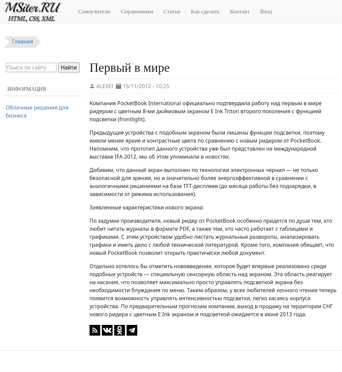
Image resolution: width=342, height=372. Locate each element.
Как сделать (205, 11)
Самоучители (94, 11)
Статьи (172, 11)
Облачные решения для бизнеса (37, 111)
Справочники (137, 11)
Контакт (240, 11)
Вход (266, 11)
